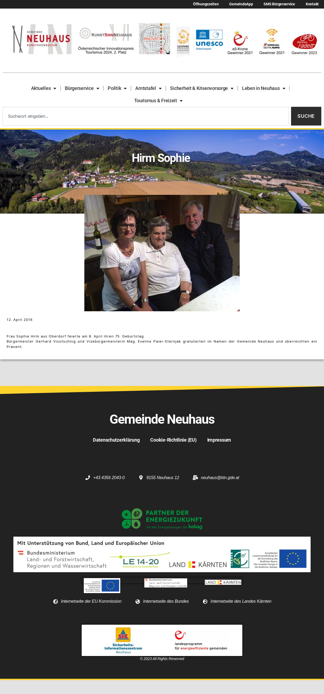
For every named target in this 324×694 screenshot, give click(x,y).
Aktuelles (43, 88)
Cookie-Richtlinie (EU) (173, 440)
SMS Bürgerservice (279, 4)
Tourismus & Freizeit (158, 101)
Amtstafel (148, 88)
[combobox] (146, 116)
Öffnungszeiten (205, 4)
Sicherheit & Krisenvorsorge (201, 88)
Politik (117, 88)
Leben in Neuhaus (263, 88)
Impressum (219, 440)
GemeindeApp (241, 4)
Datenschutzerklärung (116, 440)
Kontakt (312, 4)
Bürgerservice (82, 88)
